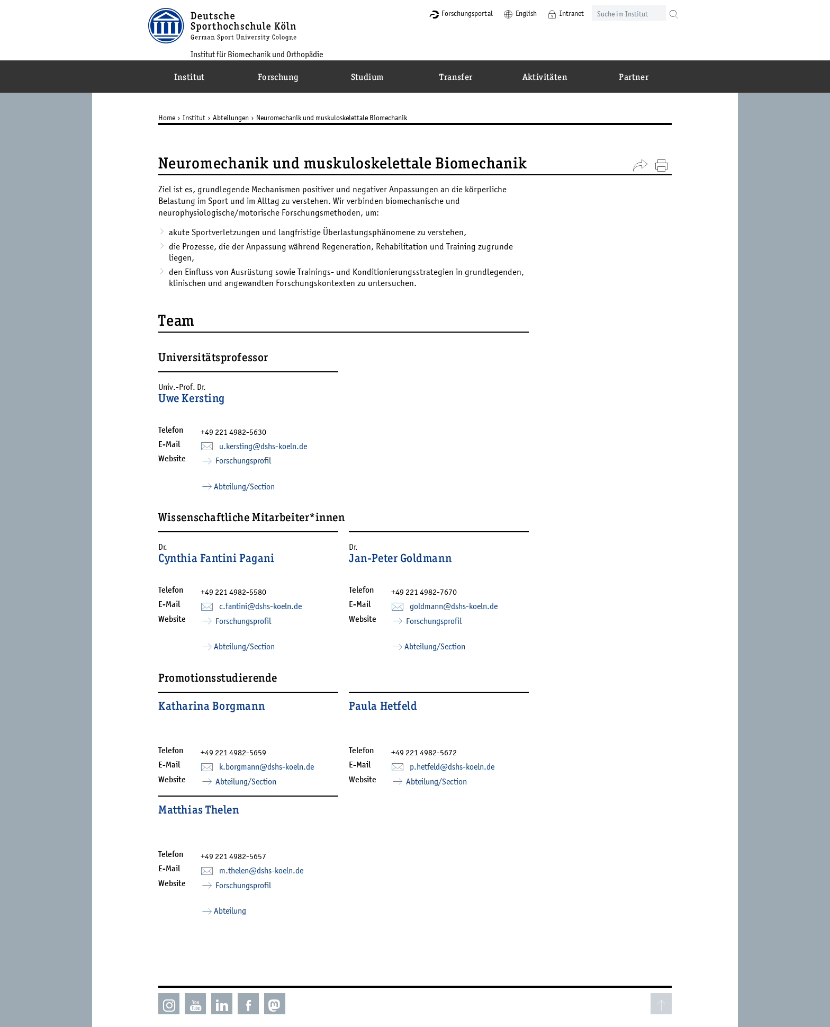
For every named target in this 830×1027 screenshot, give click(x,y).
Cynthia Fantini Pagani (224, 567)
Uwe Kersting (199, 399)
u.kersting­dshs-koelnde (271, 453)
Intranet (552, 13)
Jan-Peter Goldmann (408, 567)
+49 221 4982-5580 (241, 606)
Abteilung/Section (252, 493)
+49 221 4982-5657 (241, 835)
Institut (202, 117)
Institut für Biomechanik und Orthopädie (275, 53)
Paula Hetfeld (391, 722)
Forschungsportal (448, 13)
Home (174, 117)
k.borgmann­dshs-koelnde (274, 763)
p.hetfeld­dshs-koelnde (460, 763)
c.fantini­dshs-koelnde (268, 621)
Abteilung (238, 889)
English (507, 13)
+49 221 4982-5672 (432, 749)
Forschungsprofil (250, 467)
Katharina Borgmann (219, 722)
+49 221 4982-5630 (241, 439)
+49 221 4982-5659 (241, 749)
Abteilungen (239, 117)
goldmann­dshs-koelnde (462, 608)
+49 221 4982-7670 (432, 594)
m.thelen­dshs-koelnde (269, 849)
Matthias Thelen (206, 808)
